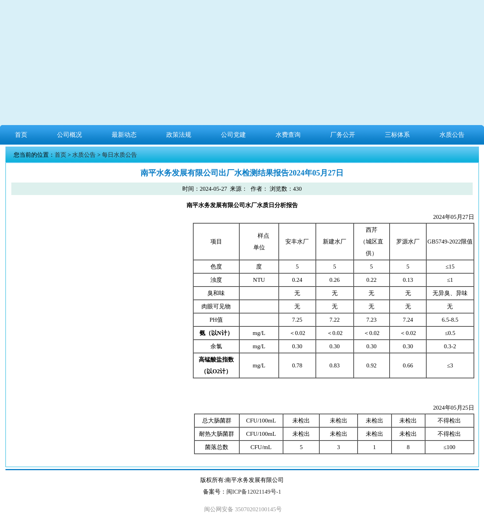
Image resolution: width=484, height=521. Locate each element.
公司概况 (69, 134)
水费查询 (288, 134)
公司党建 (233, 134)
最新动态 (124, 134)
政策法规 (178, 134)
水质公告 (452, 134)
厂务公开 (342, 134)
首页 (21, 134)
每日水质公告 (119, 155)
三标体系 (397, 134)
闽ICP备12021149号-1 (253, 492)
